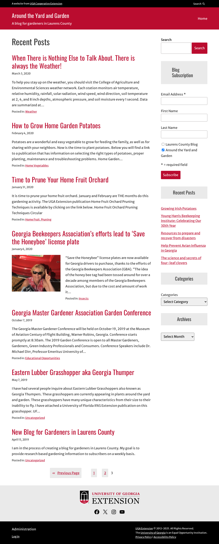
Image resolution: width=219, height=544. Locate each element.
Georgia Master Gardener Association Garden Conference (81, 312)
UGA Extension (144, 528)
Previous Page (65, 473)
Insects (84, 298)
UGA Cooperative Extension (46, 3)
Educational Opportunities (42, 358)
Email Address (173, 94)
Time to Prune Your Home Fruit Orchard (60, 179)
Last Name (169, 128)
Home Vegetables (37, 165)
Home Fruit (32, 219)
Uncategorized (35, 418)
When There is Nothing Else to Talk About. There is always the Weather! (73, 62)
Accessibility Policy (165, 537)
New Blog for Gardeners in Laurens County (63, 432)
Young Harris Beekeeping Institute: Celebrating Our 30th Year (181, 221)
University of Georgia (153, 532)
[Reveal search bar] (199, 3)
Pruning (46, 219)
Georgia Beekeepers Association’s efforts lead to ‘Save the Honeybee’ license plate (78, 237)
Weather (31, 111)
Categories (169, 295)
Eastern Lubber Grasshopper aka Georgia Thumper (73, 372)
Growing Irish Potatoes (179, 208)
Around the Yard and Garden (40, 15)
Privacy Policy (143, 537)
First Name (169, 111)
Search (166, 40)
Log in (16, 536)
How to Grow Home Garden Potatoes (56, 125)
